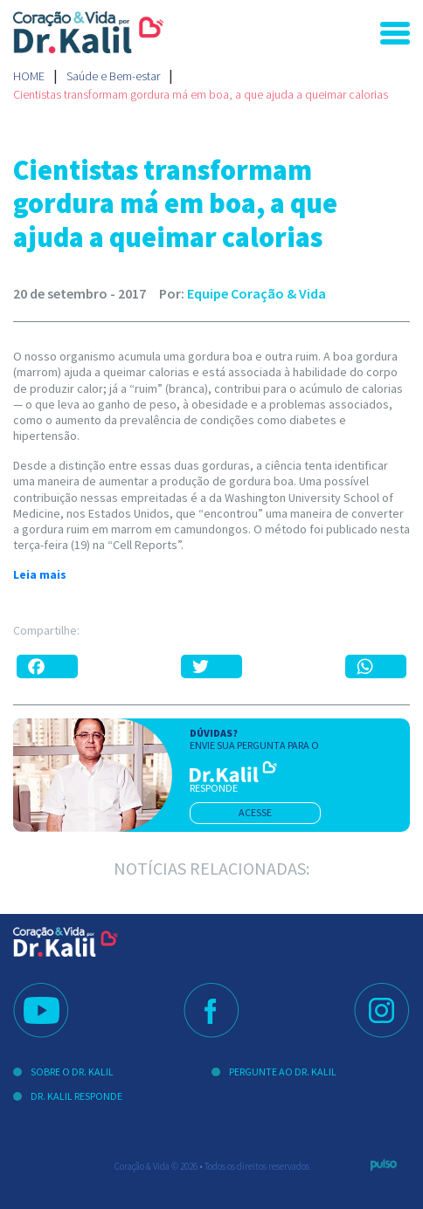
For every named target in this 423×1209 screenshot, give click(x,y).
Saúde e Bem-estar (113, 76)
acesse (255, 812)
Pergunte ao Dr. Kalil (282, 1071)
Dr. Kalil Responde (76, 1096)
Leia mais (39, 574)
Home (29, 76)
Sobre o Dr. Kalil (72, 1071)
